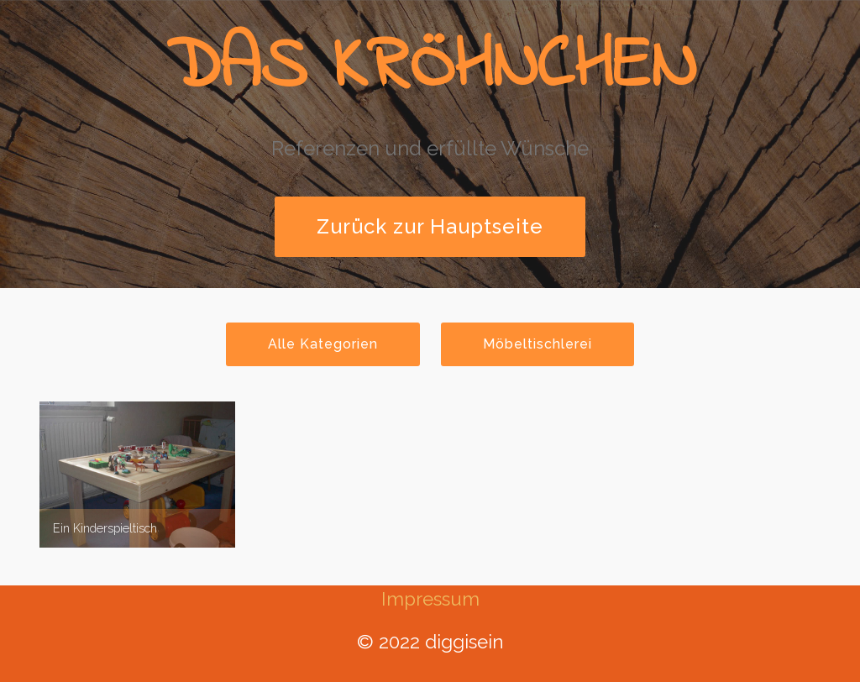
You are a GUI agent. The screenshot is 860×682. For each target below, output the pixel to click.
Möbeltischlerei (537, 344)
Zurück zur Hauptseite (430, 226)
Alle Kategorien (323, 344)
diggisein (464, 642)
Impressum (430, 599)
